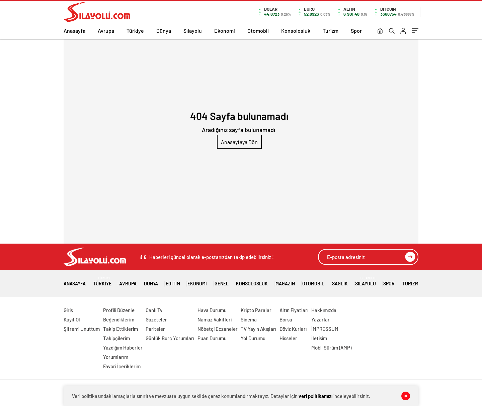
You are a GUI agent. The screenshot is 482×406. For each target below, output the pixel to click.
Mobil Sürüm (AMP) (331, 348)
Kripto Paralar (256, 310)
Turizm (330, 30)
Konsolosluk (295, 30)
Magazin (285, 281)
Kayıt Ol (72, 319)
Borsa (285, 319)
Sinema (249, 319)
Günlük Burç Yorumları (170, 338)
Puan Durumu (212, 338)
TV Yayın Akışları (258, 329)
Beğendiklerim (118, 319)
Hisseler (288, 338)
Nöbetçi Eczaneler (217, 329)
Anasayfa (74, 30)
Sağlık (340, 281)
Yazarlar (320, 319)
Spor (356, 30)
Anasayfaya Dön (239, 142)
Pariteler (155, 329)
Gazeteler (156, 319)
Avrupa (106, 30)
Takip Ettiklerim (120, 329)
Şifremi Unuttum (82, 329)
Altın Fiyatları (293, 310)
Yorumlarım (115, 357)
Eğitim (173, 281)
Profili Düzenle (119, 310)
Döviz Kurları (293, 329)
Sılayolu (192, 30)
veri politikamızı (315, 396)
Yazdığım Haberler (123, 348)
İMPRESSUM (324, 329)
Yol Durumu (253, 338)
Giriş (68, 310)
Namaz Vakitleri (214, 319)
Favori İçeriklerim (122, 366)
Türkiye (135, 30)
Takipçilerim (116, 338)
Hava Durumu (212, 310)
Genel (222, 281)
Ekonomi (224, 30)
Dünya (163, 30)
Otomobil (258, 30)
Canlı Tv (154, 310)
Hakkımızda (323, 310)
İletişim (319, 338)
